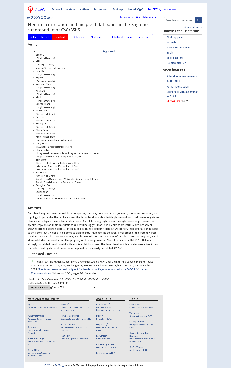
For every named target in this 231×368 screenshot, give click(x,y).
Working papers (176, 37)
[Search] (198, 20)
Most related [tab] (97, 37)
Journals (171, 42)
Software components (179, 47)
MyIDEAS (162, 9)
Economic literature (63, 9)
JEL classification (176, 62)
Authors (84, 9)
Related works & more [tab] (121, 37)
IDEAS (47, 365)
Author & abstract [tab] (39, 37)
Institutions (100, 9)
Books (170, 52)
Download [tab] (59, 37)
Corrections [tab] (144, 37)
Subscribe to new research (182, 76)
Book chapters (175, 57)
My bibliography (144, 17)
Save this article (128, 17)
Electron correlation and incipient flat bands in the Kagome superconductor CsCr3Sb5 (88, 269)
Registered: (109, 51)
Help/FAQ (135, 9)
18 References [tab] (77, 37)
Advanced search (193, 27)
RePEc (59, 365)
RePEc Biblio (174, 81)
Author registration (178, 86)
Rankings (118, 9)
